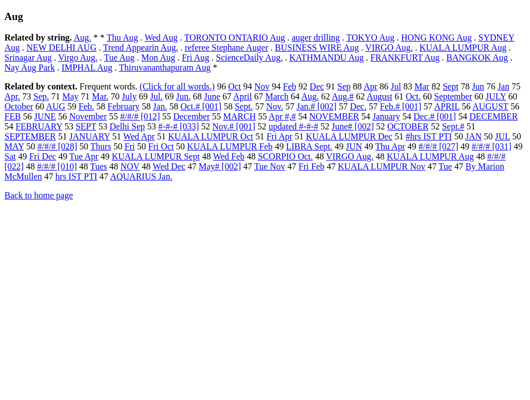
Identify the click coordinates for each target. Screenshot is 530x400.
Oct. (412, 96)
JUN (354, 146)
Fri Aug (195, 57)
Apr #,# (282, 116)
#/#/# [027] (439, 146)
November (88, 116)
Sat (10, 156)
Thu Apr (390, 146)
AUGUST (490, 106)
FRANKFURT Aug (405, 57)
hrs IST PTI (76, 176)
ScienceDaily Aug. (249, 57)
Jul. (156, 96)
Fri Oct (161, 146)
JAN (473, 136)
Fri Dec (42, 156)
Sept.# (453, 126)
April (242, 96)
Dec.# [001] (435, 116)
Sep (344, 86)
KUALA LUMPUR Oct (210, 136)
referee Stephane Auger (226, 47)
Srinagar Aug (28, 57)
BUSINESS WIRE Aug (317, 47)
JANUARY (89, 136)
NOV (129, 166)
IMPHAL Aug (87, 67)
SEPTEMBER (30, 136)
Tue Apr (84, 156)
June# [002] (352, 126)
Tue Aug (119, 57)
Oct (234, 86)
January (386, 116)
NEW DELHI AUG (62, 47)
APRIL (447, 106)
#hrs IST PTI (428, 136)
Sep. (41, 96)
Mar (421, 86)
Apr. (12, 96)
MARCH (239, 116)
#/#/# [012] (140, 116)
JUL (502, 136)
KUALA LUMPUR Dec (349, 136)
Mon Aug (158, 57)
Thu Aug (122, 37)
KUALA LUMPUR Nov (381, 166)
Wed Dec (169, 166)
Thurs (101, 146)
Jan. (160, 106)
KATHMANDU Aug (326, 57)
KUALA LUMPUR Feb (230, 146)
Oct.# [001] (200, 106)
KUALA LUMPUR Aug (462, 47)
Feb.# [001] (401, 106)
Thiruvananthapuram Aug (165, 67)
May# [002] (220, 166)
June (212, 96)
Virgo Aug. (78, 57)
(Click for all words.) (177, 86)
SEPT (86, 126)
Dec (317, 86)
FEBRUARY (39, 126)
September (453, 96)
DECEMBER (493, 116)
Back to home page (38, 195)
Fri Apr (279, 136)
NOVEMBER (334, 116)
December (192, 116)
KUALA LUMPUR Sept (156, 156)
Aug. (82, 37)
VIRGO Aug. (389, 47)
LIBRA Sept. (309, 146)
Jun (478, 86)
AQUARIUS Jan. (141, 176)
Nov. (275, 106)
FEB (12, 116)
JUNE (45, 116)
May (70, 96)
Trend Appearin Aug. (140, 47)
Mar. (100, 96)
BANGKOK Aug (477, 57)
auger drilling (315, 37)
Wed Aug (161, 37)
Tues (98, 166)
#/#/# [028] (57, 146)
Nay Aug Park (29, 67)
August (379, 96)
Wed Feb (229, 156)
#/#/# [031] (492, 146)
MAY (14, 146)
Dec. (358, 106)
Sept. (243, 106)
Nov (262, 86)
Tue (445, 166)
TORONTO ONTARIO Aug (234, 37)
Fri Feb (312, 166)
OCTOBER (407, 126)
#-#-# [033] (178, 126)
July (129, 96)
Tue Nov (269, 166)
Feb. (86, 106)
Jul (396, 86)
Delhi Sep (127, 126)
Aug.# (343, 96)
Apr (371, 86)
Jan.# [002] (316, 106)
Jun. (183, 96)
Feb (289, 86)
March (277, 96)
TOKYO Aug (370, 37)
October (18, 106)
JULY (496, 96)
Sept (450, 86)
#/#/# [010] (57, 166)
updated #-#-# (293, 126)
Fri (130, 146)
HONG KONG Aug (436, 37)
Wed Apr (139, 136)
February (123, 106)
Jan (503, 86)
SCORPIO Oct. (285, 156)
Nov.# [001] (233, 126)
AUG (56, 106)
